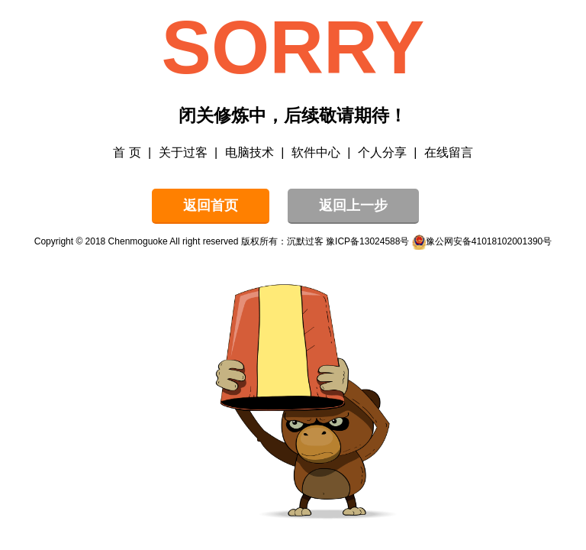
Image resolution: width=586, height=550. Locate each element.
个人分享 (382, 152)
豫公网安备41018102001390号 (489, 241)
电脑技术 (249, 152)
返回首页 (210, 205)
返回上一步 (353, 205)
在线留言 (448, 152)
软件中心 (315, 152)
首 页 (126, 152)
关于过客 (183, 152)
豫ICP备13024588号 (367, 241)
